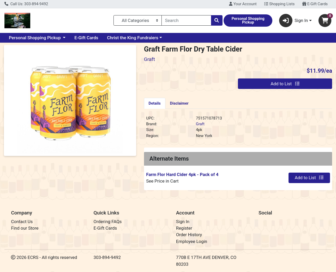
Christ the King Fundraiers (132, 37)
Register (184, 228)
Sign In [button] (293, 20)
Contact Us (22, 221)
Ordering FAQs (108, 221)
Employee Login (191, 241)
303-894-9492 (107, 257)
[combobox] (186, 20)
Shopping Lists (279, 4)
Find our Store (24, 228)
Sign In (182, 221)
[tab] (154, 103)
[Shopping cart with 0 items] (325, 20)
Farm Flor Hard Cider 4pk (182, 174)
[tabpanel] (238, 129)
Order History (189, 234)
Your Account (242, 4)
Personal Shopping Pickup (35, 37)
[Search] (186, 20)
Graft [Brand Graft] (200, 124)
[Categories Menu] (137, 20)
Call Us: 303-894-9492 (26, 4)
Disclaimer (179, 103)
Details (155, 103)
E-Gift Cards (315, 4)
